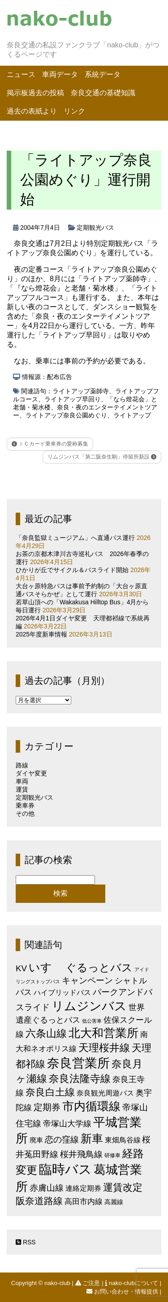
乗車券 (25, 805)
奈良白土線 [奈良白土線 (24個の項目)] (50, 1092)
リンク (74, 111)
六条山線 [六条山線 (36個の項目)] (46, 1033)
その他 (25, 813)
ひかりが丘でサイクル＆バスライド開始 (72, 569)
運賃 (22, 789)
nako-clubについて (132, 1283)
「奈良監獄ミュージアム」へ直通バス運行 (75, 537)
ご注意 (88, 1283)
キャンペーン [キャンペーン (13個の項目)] (87, 980)
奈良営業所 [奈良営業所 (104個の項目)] (78, 1063)
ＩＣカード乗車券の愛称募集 (50, 444)
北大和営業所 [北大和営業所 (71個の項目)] (103, 1033)
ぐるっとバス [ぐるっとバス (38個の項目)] (99, 967)
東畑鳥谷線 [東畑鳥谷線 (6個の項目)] (123, 1140)
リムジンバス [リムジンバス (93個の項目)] (89, 1006)
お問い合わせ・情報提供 (122, 1291)
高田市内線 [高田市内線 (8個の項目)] (84, 1201)
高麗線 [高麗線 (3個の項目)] (113, 1202)
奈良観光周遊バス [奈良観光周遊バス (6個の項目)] (105, 1093)
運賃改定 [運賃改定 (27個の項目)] (122, 1187)
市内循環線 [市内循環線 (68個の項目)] (91, 1106)
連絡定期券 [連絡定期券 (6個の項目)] (83, 1188)
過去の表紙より (32, 111)
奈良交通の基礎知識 (103, 93)
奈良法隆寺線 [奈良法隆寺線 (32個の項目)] (80, 1078)
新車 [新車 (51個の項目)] (92, 1138)
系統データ (103, 74)
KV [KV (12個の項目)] (21, 968)
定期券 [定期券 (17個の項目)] (47, 1107)
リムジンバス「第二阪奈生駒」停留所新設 (101, 457)
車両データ (60, 74)
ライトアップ (132, 415)
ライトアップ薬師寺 (80, 391)
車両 (22, 781)
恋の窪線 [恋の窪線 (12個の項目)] (62, 1139)
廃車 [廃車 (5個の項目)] (36, 1140)
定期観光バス (95, 227)
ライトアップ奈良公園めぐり (66, 415)
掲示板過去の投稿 (35, 93)
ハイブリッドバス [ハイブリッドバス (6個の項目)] (62, 992)
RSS (26, 1242)
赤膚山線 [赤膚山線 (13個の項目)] (47, 1187)
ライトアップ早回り (72, 399)
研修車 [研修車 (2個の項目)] (112, 1155)
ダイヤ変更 (31, 773)
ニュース (21, 74)
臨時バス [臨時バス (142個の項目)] (65, 1169)
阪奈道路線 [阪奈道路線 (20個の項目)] (39, 1201)
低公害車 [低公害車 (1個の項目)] (92, 1021)
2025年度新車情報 (41, 634)
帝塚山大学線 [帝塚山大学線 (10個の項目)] (67, 1123)
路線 (22, 765)
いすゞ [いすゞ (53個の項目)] (46, 967)
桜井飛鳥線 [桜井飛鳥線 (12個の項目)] (81, 1154)
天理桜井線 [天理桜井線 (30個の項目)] (104, 1047)
